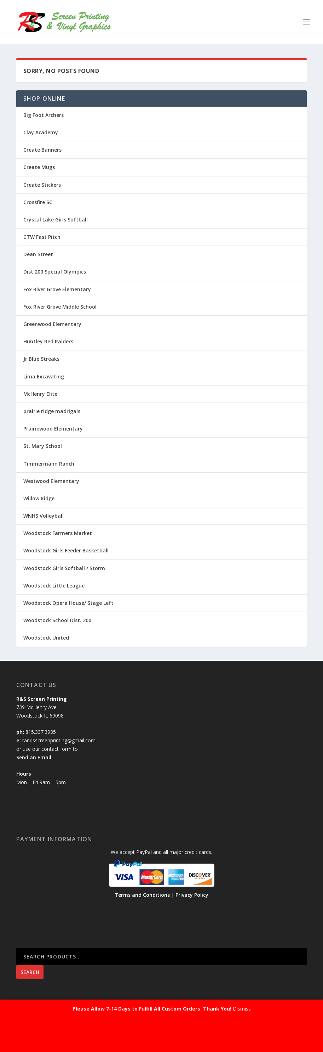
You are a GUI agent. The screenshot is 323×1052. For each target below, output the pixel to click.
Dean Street (38, 254)
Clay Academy (40, 132)
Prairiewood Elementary (53, 428)
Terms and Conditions (142, 894)
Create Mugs (39, 167)
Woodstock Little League (54, 585)
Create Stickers (42, 184)
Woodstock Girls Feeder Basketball (66, 550)
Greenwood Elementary (52, 324)
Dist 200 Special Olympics (54, 271)
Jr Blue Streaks (41, 358)
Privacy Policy (191, 894)
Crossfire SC (37, 202)
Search (30, 972)
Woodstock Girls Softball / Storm (64, 568)
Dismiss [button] (242, 1008)
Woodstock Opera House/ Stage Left (68, 603)
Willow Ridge (38, 498)
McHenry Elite (40, 393)
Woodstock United (46, 637)
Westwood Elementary (51, 481)
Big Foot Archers (43, 115)
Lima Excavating (43, 376)
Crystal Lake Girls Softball (55, 219)
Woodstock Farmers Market (57, 533)
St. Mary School (42, 446)
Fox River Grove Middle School (60, 306)
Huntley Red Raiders (48, 341)
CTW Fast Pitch (41, 237)
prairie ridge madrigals (51, 411)
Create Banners (42, 149)
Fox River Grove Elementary (57, 289)
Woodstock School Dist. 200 (57, 620)
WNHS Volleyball (43, 515)
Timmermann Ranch (48, 463)
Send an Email (33, 757)
